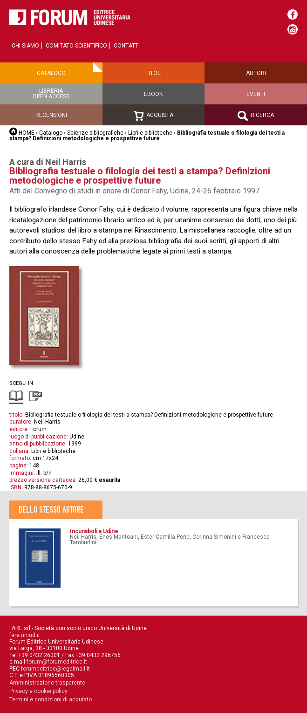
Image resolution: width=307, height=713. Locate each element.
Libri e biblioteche (150, 133)
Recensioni (51, 115)
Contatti (127, 45)
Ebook (153, 94)
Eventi (255, 94)
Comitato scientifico (76, 45)
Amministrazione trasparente (47, 682)
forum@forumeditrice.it (57, 661)
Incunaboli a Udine (94, 531)
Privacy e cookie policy (38, 691)
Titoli (153, 73)
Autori (256, 73)
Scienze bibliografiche (95, 133)
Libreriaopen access (51, 94)
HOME (26, 133)
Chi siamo (25, 45)
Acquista (153, 116)
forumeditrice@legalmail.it (55, 668)
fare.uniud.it (24, 635)
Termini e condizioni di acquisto (50, 699)
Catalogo (51, 73)
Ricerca (256, 116)
